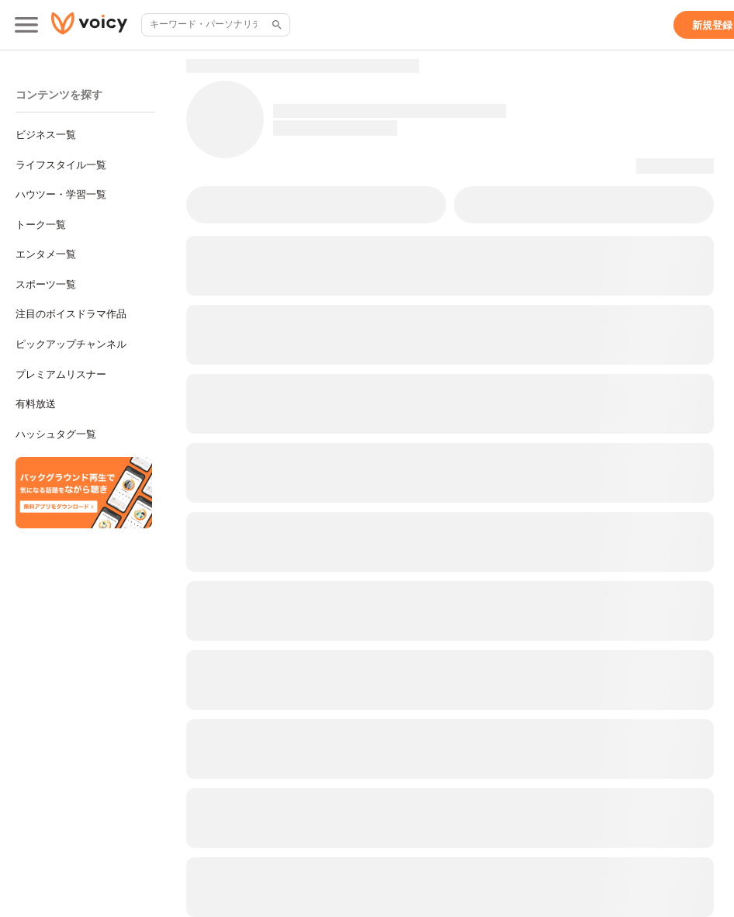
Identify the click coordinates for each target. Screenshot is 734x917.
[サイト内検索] (275, 25)
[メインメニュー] (26, 24)
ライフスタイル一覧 (61, 165)
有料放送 (36, 404)
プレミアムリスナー (61, 374)
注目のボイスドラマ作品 (71, 314)
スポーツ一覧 (46, 284)
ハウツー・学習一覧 (61, 194)
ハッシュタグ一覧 (56, 434)
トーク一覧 (41, 224)
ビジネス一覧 (46, 134)
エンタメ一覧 (46, 254)
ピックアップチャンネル (71, 344)
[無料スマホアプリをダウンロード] (84, 492)
